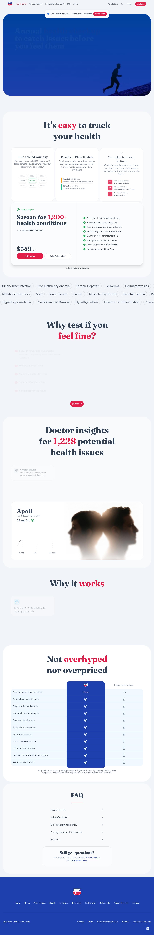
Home (17, 903)
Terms (90, 921)
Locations (63, 903)
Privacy (80, 921)
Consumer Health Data (107, 921)
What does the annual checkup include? (34, 68)
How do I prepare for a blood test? (69, 68)
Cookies (125, 921)
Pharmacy (76, 903)
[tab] (39, 354)
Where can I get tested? (50, 74)
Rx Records (105, 903)
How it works (21, 4)
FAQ (68, 4)
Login (129, 4)
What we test (40, 903)
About (75, 4)
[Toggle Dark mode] (122, 4)
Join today (141, 4)
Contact (135, 903)
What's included (35, 4)
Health (52, 903)
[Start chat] (81, 59)
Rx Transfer (90, 903)
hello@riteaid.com (79, 860)
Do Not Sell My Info (142, 921)
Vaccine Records (121, 903)
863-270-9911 (92, 857)
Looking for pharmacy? (54, 4)
